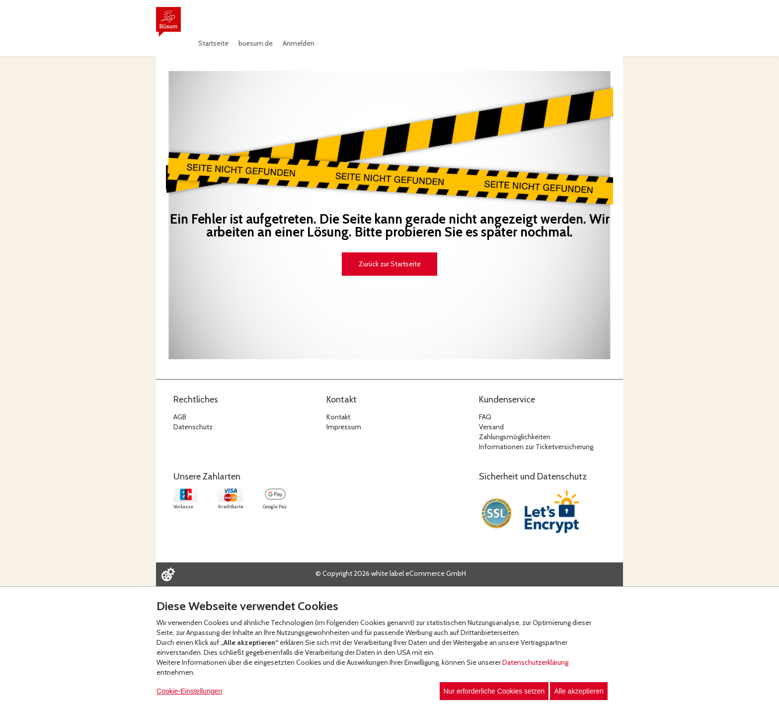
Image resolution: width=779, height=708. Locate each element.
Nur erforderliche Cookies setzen (494, 691)
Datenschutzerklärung (535, 662)
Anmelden (298, 43)
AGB (179, 416)
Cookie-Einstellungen (189, 691)
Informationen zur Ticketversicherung (536, 446)
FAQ (485, 416)
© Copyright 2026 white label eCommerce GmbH (390, 573)
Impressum (343, 426)
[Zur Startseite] (168, 22)
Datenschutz (193, 426)
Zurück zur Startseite (390, 263)
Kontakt (338, 416)
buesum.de (255, 43)
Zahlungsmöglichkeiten (514, 436)
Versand (491, 426)
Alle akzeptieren (579, 691)
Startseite (213, 43)
